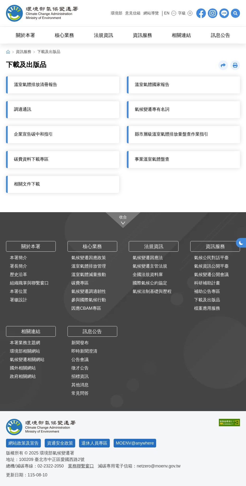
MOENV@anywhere (135, 443)
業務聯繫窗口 (82, 466)
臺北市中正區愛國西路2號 (60, 459)
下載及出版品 (48, 52)
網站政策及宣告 (23, 443)
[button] (235, 13)
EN (164, 13)
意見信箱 (129, 13)
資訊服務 (23, 52)
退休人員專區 (94, 443)
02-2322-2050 (50, 466)
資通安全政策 (60, 443)
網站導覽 (147, 13)
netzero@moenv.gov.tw (159, 466)
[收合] (123, 220)
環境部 (113, 13)
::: (104, 13)
